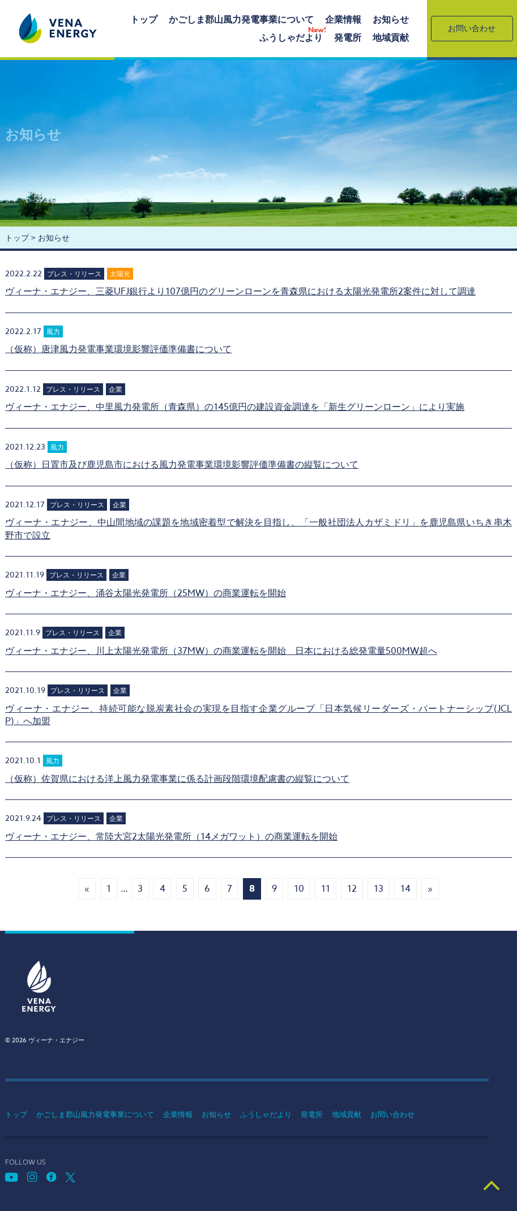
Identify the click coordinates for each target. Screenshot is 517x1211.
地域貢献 (391, 38)
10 (299, 889)
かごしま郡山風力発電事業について (241, 20)
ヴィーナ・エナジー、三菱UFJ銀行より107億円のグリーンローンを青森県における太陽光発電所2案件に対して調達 (240, 291)
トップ (143, 20)
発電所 (347, 38)
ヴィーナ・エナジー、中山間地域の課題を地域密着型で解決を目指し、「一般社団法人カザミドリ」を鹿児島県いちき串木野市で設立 (258, 529)
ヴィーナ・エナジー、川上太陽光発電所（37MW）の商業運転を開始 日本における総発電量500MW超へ (221, 651)
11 (325, 889)
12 (352, 889)
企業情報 (343, 20)
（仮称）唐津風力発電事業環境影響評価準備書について (118, 349)
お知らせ (391, 20)
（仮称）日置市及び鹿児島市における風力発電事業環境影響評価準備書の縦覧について (181, 465)
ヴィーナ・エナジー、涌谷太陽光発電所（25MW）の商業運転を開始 (145, 593)
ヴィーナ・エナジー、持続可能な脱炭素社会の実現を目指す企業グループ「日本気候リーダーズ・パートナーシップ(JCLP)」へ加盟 (258, 715)
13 (378, 889)
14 (405, 889)
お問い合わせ (471, 28)
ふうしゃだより (291, 38)
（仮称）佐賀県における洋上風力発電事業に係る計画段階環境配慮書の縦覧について (177, 779)
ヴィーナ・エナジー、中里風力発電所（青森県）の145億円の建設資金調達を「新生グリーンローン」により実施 (234, 407)
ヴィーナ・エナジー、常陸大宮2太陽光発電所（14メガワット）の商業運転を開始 (171, 837)
